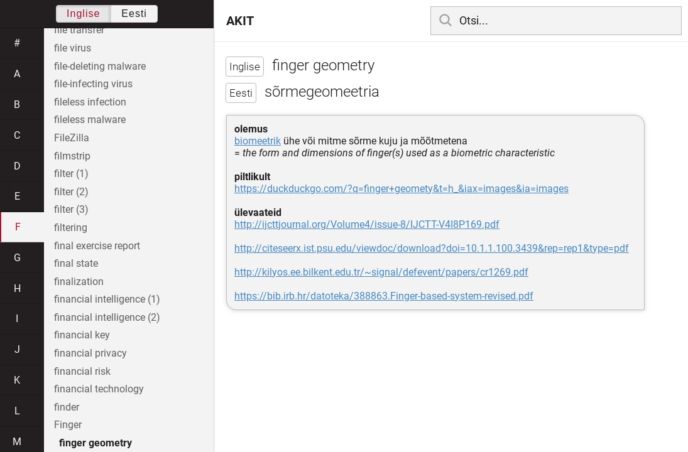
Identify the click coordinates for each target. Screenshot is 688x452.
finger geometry (95, 443)
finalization (79, 282)
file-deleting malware (100, 66)
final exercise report (97, 246)
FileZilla (71, 138)
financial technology (99, 389)
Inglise (83, 13)
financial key (82, 335)
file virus (72, 48)
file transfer (79, 30)
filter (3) (71, 209)
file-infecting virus (93, 84)
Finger (68, 425)
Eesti (134, 13)
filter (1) (71, 174)
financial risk (82, 371)
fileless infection (90, 102)
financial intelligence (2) (107, 317)
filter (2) (71, 192)
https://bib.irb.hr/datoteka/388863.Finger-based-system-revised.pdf (383, 296)
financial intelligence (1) (107, 299)
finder (66, 407)
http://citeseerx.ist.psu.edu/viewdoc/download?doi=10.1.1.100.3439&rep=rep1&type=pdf (431, 248)
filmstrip (72, 156)
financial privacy (90, 353)
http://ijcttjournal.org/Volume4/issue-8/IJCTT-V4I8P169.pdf (367, 224)
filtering (70, 228)
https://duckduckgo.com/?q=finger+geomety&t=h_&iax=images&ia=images (401, 189)
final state (76, 263)
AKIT (240, 20)
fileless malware (90, 120)
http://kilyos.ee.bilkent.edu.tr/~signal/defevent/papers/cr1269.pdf (381, 272)
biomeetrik (257, 141)
